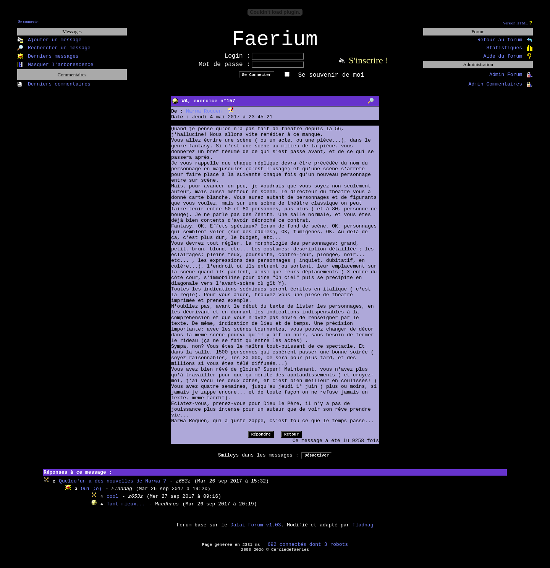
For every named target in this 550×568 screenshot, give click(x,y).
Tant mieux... (126, 509)
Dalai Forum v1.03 (255, 530)
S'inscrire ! (368, 65)
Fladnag (363, 530)
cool (112, 501)
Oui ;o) (91, 494)
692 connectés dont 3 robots (308, 549)
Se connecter (28, 21)
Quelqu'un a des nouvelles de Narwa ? (112, 486)
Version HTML (515, 23)
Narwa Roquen (204, 116)
